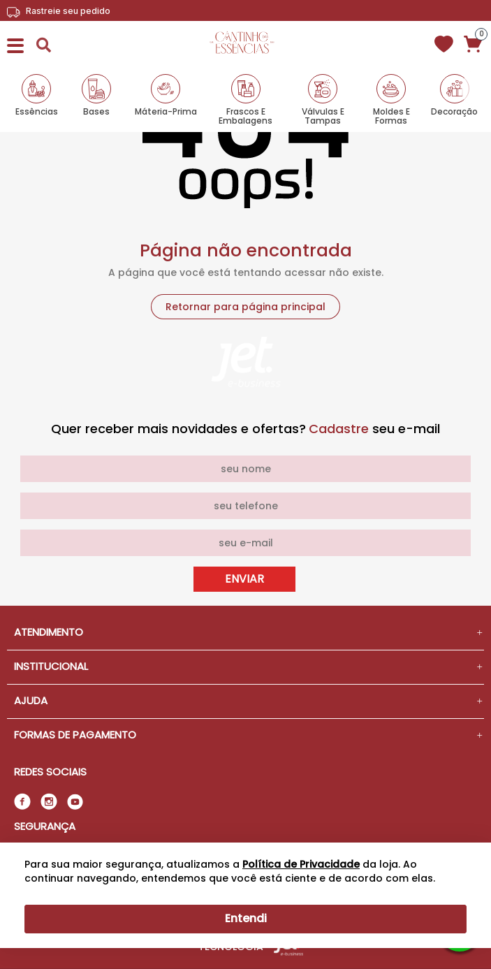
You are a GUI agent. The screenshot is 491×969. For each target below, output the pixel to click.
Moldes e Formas (391, 115)
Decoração (454, 110)
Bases (96, 110)
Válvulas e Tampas (323, 115)
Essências (36, 110)
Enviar (244, 579)
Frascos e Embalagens (245, 115)
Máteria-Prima (166, 110)
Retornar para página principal (245, 307)
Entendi (246, 918)
